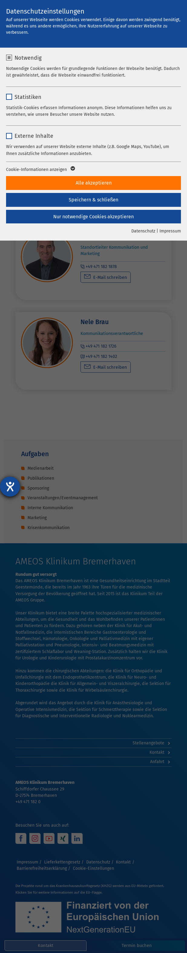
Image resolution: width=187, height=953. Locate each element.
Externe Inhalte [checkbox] (34, 136)
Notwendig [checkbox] (28, 58)
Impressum (170, 231)
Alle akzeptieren (94, 183)
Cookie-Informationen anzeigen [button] (40, 169)
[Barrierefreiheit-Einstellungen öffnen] (10, 487)
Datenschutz (143, 231)
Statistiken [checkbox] (28, 97)
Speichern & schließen (93, 200)
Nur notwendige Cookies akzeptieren (93, 216)
